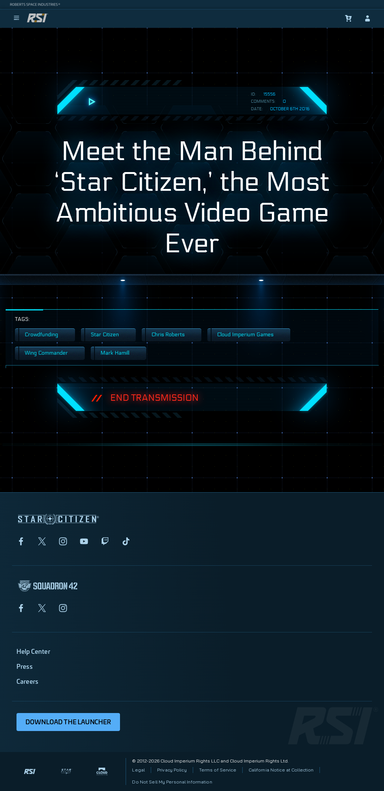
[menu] (16, 18)
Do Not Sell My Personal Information (172, 782)
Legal (138, 770)
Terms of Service (217, 770)
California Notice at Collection (281, 770)
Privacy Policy (172, 770)
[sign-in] (367, 18)
